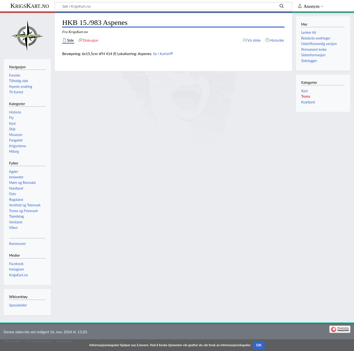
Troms (305, 96)
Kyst (304, 91)
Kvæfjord (308, 102)
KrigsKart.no (29, 5)
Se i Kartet (161, 53)
